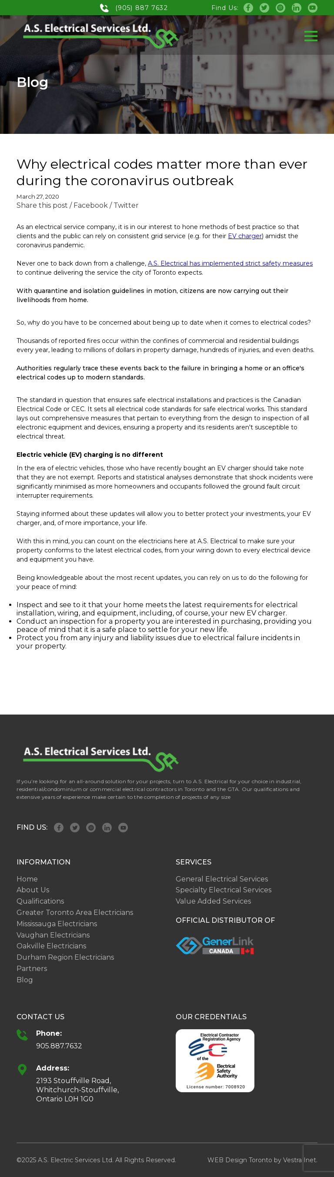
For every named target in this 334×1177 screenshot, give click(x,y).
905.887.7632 (59, 1046)
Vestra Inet (299, 1160)
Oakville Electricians (51, 946)
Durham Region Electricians (65, 957)
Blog (25, 980)
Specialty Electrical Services (223, 890)
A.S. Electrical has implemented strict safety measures (230, 263)
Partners (32, 968)
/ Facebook (89, 205)
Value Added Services (213, 901)
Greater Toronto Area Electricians (75, 912)
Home (27, 879)
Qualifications (40, 901)
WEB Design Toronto (239, 1160)
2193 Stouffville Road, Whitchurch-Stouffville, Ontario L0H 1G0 (77, 1090)
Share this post (42, 205)
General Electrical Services (222, 879)
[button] (310, 36)
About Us (33, 890)
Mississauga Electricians (57, 924)
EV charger (245, 236)
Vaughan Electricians (53, 935)
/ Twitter (124, 205)
